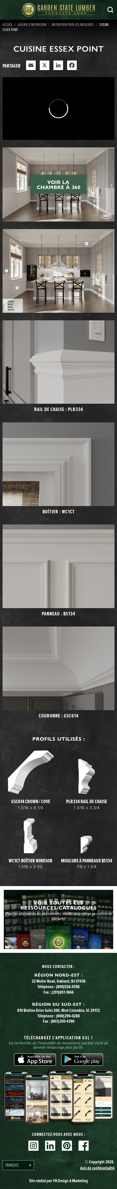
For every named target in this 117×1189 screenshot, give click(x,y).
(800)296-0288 (68, 1016)
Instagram (33, 1146)
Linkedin (50, 1146)
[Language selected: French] (18, 1165)
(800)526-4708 (68, 986)
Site (58, 1180)
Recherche (110, 10)
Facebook (84, 1146)
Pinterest (67, 1146)
